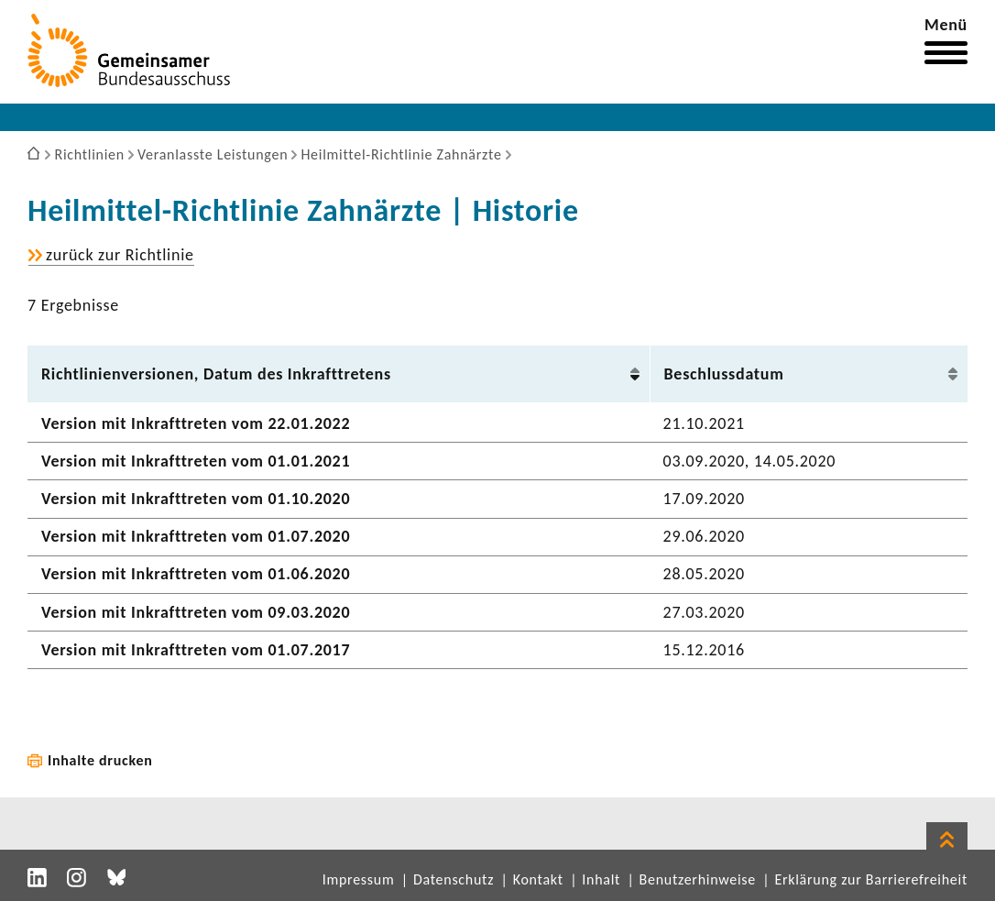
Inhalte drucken (100, 760)
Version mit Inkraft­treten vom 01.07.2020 (195, 536)
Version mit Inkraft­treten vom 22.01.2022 (195, 423)
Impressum (359, 879)
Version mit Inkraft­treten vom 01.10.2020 (195, 499)
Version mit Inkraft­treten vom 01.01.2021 (195, 461)
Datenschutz (453, 879)
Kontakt (538, 879)
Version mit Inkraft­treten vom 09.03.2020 (195, 612)
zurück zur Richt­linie (120, 255)
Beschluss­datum (724, 374)
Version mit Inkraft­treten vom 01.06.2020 (195, 574)
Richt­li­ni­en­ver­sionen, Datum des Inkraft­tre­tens (216, 374)
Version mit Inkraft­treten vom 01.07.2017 (195, 650)
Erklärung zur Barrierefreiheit (871, 879)
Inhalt (601, 879)
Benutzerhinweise (698, 879)
